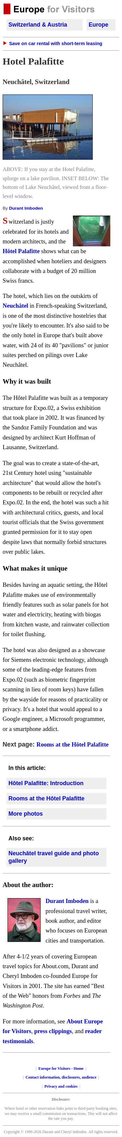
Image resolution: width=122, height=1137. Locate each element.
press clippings (53, 1031)
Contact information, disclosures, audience (60, 1077)
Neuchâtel (15, 306)
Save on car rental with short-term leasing (55, 43)
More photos (25, 813)
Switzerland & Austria (37, 24)
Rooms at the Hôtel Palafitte (72, 744)
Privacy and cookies (61, 1086)
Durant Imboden (25, 208)
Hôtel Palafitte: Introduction (46, 783)
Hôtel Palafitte (21, 251)
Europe (98, 24)
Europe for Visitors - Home (61, 1068)
